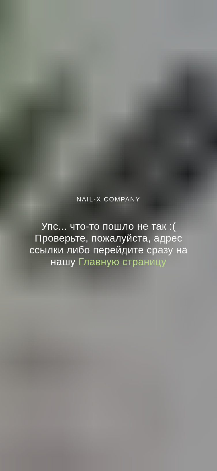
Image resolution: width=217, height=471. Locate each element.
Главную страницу (122, 261)
